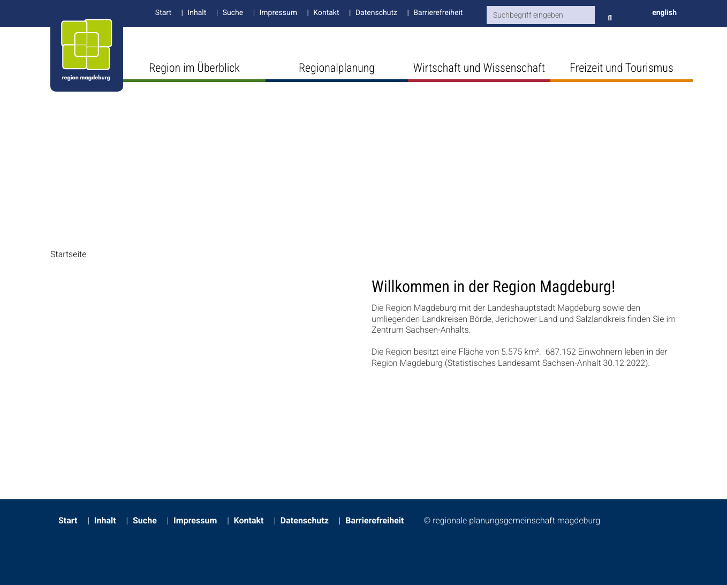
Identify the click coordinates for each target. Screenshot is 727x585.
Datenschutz (376, 13)
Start (163, 13)
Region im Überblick (194, 68)
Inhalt (196, 13)
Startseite (68, 254)
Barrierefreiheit (438, 13)
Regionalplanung (337, 68)
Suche (233, 13)
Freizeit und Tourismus (621, 68)
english (664, 13)
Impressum (278, 13)
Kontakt (326, 13)
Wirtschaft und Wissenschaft (479, 68)
